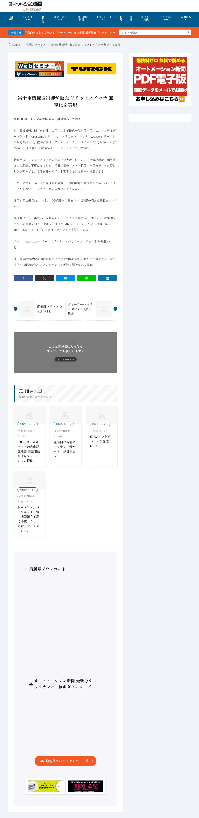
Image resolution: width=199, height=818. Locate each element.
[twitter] (44, 278)
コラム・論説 (146, 18)
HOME (11, 18)
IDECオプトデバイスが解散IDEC (100, 441)
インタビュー (27, 18)
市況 (120, 18)
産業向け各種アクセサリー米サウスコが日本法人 (64, 449)
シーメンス (27, 501)
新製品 (43, 19)
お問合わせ (186, 18)
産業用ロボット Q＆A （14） (49, 308)
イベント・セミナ (103, 18)
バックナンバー (166, 18)
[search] (188, 32)
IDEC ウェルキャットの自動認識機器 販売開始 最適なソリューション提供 (28, 451)
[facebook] (23, 278)
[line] (86, 278)
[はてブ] (65, 278)
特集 (131, 18)
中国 (60, 436)
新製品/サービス (35, 44)
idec (24, 436)
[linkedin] (107, 278)
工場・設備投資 (81, 18)
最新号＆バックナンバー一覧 (67, 760)
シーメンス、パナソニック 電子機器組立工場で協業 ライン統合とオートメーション (28, 519)
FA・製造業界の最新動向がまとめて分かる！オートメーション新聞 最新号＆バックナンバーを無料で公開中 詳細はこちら (91, 32)
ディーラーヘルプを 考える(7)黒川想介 (80, 309)
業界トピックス (60, 18)
